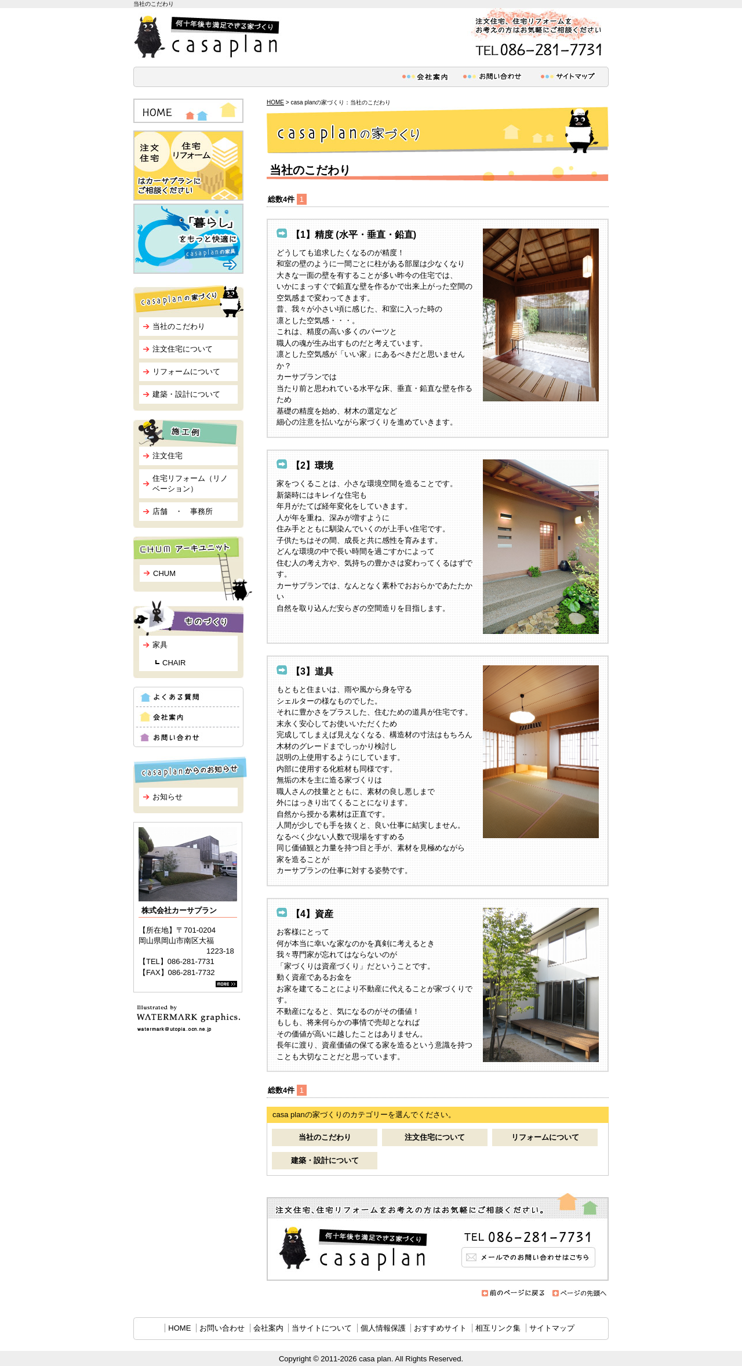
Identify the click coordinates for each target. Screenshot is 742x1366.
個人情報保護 (383, 1328)
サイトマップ (551, 1328)
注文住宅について (435, 1137)
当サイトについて (322, 1328)
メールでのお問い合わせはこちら (438, 1237)
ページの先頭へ (580, 1293)
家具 (160, 644)
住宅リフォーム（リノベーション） (190, 483)
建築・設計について (325, 1160)
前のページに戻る (513, 1293)
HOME (275, 102)
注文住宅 (167, 455)
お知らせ (167, 796)
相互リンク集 (498, 1328)
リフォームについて (545, 1137)
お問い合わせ (222, 1328)
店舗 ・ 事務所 (182, 511)
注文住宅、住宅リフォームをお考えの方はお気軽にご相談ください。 (536, 34)
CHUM (164, 573)
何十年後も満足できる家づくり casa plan (208, 37)
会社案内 (268, 1328)
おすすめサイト (440, 1328)
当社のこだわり (325, 1137)
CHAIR (174, 662)
